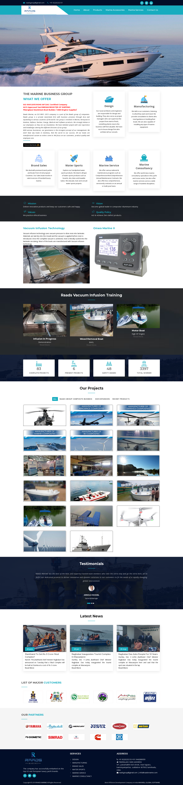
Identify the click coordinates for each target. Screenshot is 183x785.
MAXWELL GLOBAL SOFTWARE (149, 782)
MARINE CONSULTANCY (82, 776)
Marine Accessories (115, 10)
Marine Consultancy (144, 166)
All (55, 399)
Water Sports (74, 165)
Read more (29, 668)
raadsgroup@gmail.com (33, 3)
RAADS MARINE (41, 782)
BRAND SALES (78, 766)
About (86, 10)
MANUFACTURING (79, 763)
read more (45, 345)
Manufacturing (144, 106)
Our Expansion (102, 399)
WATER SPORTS (78, 769)
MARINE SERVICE (79, 773)
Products (97, 10)
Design (109, 106)
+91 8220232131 (55, 3)
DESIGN (75, 759)
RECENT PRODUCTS (121, 399)
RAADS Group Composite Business (76, 399)
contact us (152, 10)
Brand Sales (39, 165)
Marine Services (135, 10)
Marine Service (109, 165)
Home (77, 10)
